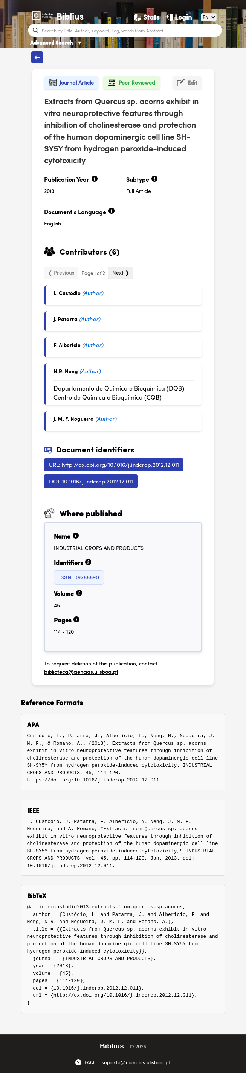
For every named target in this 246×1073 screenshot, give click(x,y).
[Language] (209, 17)
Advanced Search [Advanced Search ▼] (56, 42)
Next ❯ (121, 272)
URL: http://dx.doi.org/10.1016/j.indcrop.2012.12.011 (114, 464)
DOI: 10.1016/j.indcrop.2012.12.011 (91, 481)
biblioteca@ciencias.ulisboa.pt (81, 671)
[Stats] (146, 17)
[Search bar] (131, 30)
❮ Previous (61, 272)
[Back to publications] (37, 57)
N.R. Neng (65, 371)
